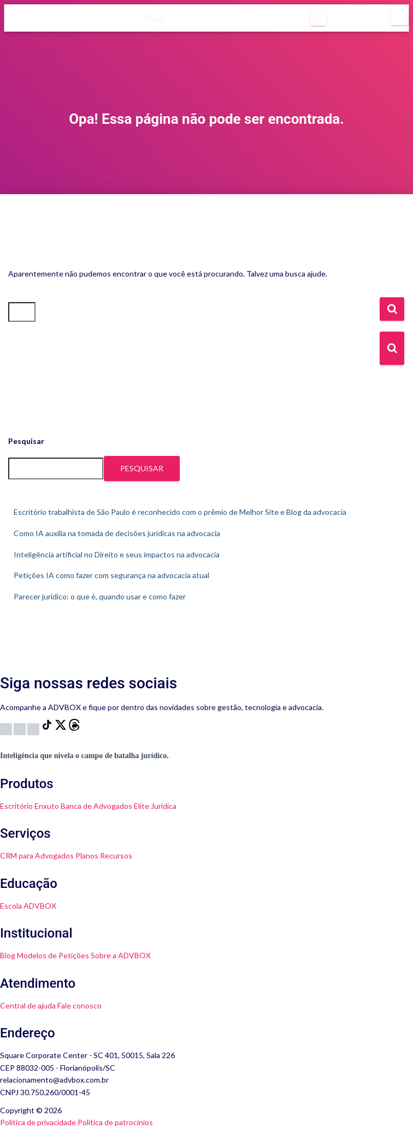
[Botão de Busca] (392, 348)
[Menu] (400, 18)
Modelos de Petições (53, 955)
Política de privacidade (38, 1122)
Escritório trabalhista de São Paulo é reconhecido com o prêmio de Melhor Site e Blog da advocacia (180, 512)
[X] (61, 727)
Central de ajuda (28, 1005)
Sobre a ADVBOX (121, 955)
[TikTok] (48, 727)
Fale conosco (79, 1005)
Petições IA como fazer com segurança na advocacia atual (111, 575)
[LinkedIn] (34, 727)
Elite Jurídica (155, 805)
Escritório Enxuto (29, 805)
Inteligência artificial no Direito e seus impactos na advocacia (117, 554)
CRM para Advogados (37, 855)
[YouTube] (20, 727)
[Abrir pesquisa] (315, 18)
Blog (7, 955)
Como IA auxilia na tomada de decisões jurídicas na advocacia (117, 533)
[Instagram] (7, 727)
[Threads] (74, 727)
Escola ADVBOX (28, 905)
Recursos (116, 855)
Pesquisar (26, 441)
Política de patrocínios (115, 1122)
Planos (86, 855)
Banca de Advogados (96, 805)
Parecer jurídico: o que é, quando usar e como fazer (100, 596)
